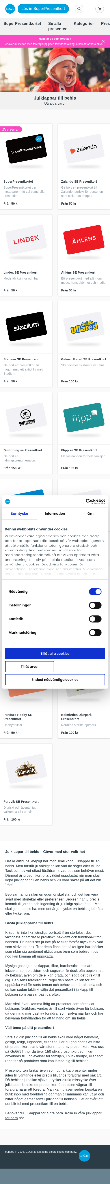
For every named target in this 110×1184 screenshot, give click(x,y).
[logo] (9, 9)
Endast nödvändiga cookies (55, 679)
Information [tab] (55, 513)
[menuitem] (22, 24)
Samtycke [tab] (19, 513)
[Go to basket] (99, 9)
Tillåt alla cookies (55, 653)
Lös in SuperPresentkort (43, 8)
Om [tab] (91, 513)
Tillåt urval (29, 666)
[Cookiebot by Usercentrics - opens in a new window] (85, 501)
